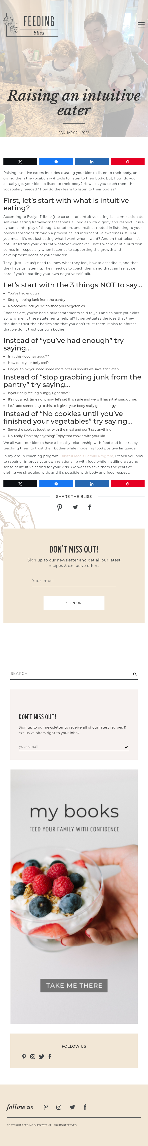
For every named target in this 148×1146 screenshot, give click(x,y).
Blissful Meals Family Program (86, 456)
